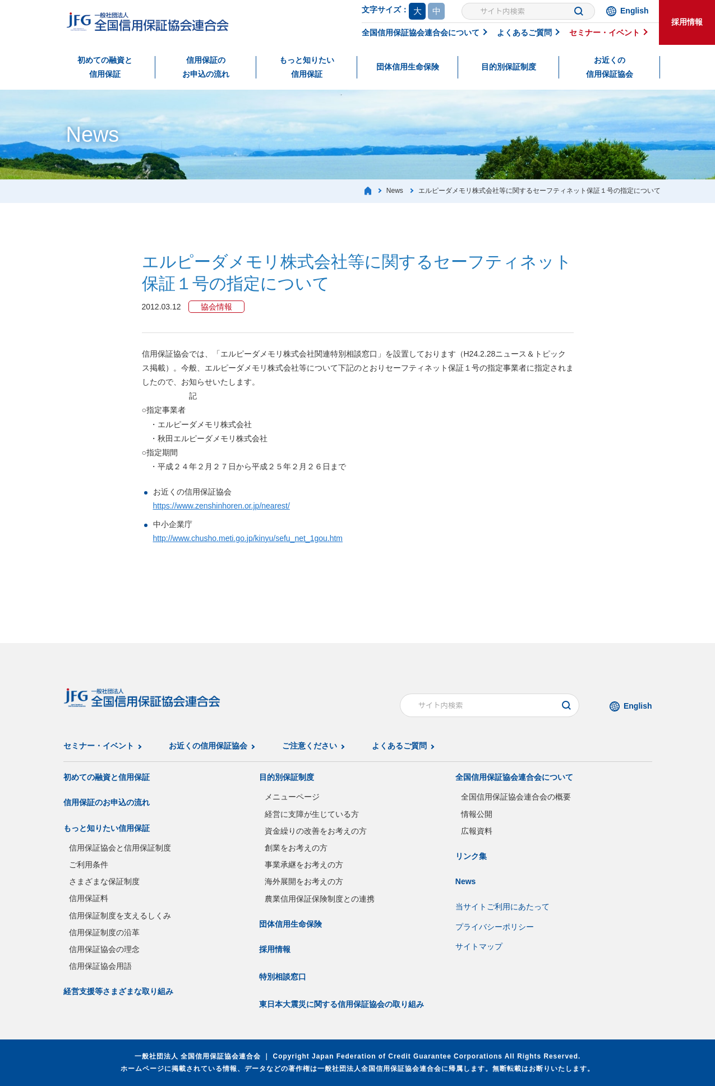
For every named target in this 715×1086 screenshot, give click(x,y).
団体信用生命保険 (407, 66)
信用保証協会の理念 (104, 949)
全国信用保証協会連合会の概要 (516, 796)
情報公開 (476, 814)
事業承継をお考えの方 (304, 864)
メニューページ (292, 796)
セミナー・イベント (604, 32)
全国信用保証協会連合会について (420, 32)
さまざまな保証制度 (104, 881)
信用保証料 (88, 898)
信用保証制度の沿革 (104, 932)
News (465, 881)
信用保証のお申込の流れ (205, 67)
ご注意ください (309, 745)
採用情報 (687, 21)
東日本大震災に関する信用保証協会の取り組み (341, 1004)
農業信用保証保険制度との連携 (320, 898)
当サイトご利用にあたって (502, 906)
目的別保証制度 (508, 66)
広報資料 (476, 830)
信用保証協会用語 (100, 966)
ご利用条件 (88, 864)
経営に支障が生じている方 (312, 814)
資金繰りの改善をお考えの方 (316, 830)
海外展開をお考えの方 (304, 881)
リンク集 (471, 856)
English (634, 10)
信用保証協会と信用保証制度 (120, 847)
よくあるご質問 (524, 32)
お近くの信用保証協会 (609, 67)
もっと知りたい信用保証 (306, 67)
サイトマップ (478, 946)
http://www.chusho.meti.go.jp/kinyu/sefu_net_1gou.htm (248, 538)
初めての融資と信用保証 (104, 67)
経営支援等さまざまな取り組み (118, 991)
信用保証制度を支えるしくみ (120, 915)
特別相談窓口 (282, 976)
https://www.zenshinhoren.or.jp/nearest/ (221, 505)
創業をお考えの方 (296, 847)
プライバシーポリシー (494, 926)
